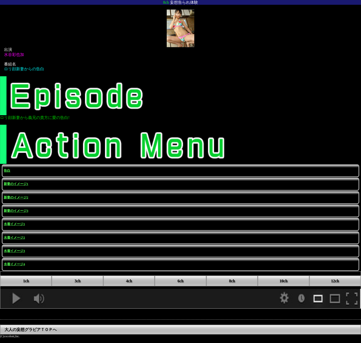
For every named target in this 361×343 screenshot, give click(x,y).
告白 (7, 170)
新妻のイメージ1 (16, 184)
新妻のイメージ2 (16, 197)
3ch (77, 281)
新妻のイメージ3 (16, 211)
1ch (26, 281)
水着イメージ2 (14, 237)
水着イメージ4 (14, 264)
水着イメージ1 (14, 224)
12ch (335, 281)
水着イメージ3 (14, 251)
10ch (284, 281)
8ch (232, 281)
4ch (129, 281)
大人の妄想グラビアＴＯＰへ (31, 329)
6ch (180, 281)
